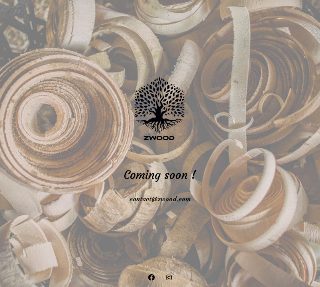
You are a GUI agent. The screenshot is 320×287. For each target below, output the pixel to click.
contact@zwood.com (160, 199)
